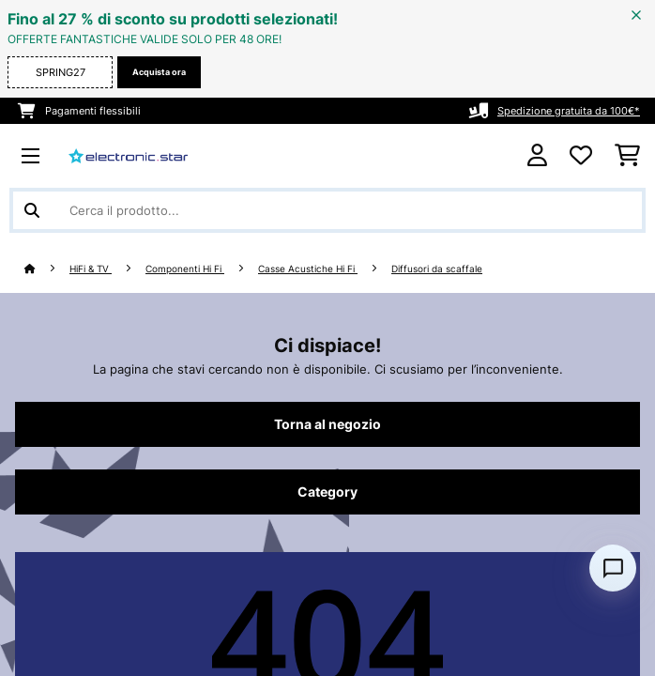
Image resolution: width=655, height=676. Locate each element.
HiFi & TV (90, 269)
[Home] (46, 269)
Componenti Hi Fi (184, 269)
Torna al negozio (327, 424)
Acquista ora (159, 72)
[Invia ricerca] (31, 210)
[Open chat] (612, 568)
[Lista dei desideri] (581, 156)
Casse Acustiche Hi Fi (308, 269)
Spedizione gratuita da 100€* (568, 110)
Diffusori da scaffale (436, 269)
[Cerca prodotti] (327, 210)
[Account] (537, 155)
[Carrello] (627, 156)
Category (327, 491)
